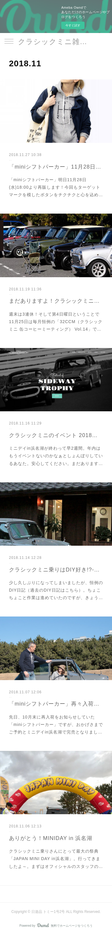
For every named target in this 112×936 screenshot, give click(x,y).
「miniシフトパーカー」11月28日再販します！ (56, 167)
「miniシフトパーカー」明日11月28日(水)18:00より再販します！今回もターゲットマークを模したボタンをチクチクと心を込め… (56, 187)
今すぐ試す (72, 25)
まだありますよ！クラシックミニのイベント (56, 301)
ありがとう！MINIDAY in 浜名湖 (50, 838)
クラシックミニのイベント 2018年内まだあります (56, 435)
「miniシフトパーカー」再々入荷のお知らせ (56, 704)
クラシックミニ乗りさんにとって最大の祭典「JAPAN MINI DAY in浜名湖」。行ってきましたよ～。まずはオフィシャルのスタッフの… (56, 858)
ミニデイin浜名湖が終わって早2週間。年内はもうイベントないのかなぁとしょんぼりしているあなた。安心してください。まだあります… (56, 456)
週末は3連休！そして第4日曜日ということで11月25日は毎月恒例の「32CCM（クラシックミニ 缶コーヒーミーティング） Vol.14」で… (55, 322)
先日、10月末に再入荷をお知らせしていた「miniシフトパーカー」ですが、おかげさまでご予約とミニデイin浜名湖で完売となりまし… (56, 724)
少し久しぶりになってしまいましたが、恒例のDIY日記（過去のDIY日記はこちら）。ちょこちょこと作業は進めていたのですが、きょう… (56, 590)
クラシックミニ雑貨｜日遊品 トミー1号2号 (56, 42)
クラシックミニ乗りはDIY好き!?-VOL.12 (56, 570)
